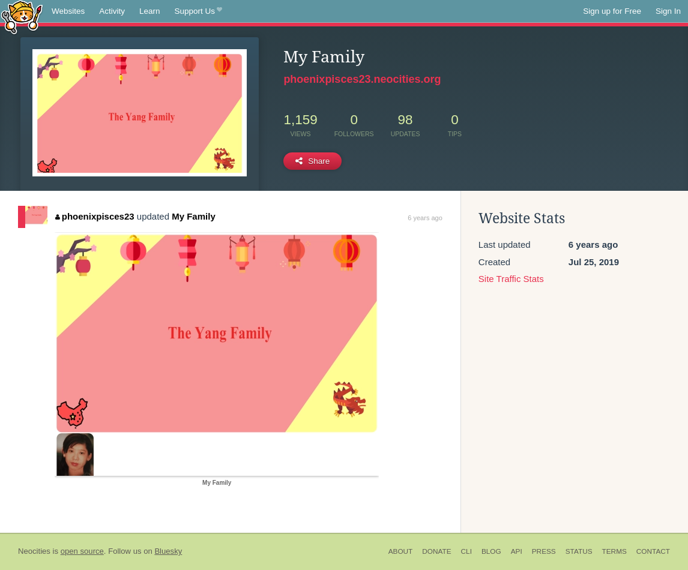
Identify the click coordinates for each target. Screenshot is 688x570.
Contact (653, 551)
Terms (614, 551)
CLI (466, 551)
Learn (149, 11)
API (516, 551)
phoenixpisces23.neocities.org (362, 79)
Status (579, 551)
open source (82, 551)
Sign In (668, 11)
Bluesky (168, 551)
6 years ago (425, 217)
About (400, 551)
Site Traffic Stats (511, 279)
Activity (112, 11)
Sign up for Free (612, 11)
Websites (68, 11)
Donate (436, 551)
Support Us (198, 11)
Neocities (34, 551)
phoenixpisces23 (94, 216)
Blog (491, 551)
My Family (194, 216)
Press (544, 551)
